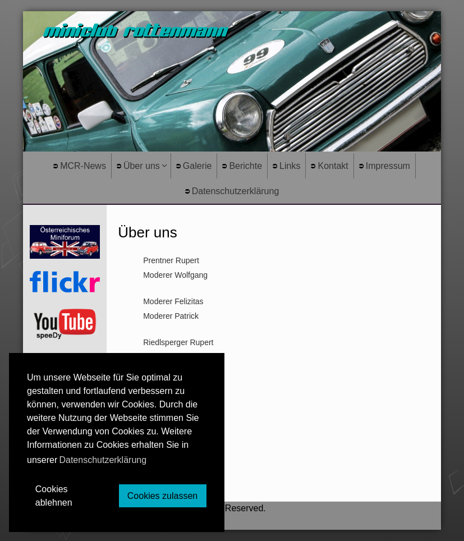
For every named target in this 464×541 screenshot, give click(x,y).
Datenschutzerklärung (232, 191)
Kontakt (329, 166)
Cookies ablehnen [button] (53, 495)
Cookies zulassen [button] (162, 496)
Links (286, 166)
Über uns (138, 166)
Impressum (384, 166)
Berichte (242, 166)
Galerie (194, 166)
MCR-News (79, 166)
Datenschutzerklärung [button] (102, 460)
